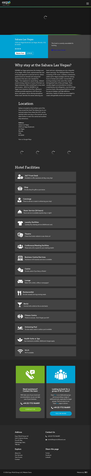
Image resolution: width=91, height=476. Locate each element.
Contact (17, 459)
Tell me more (60, 413)
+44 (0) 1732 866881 (31, 403)
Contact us (30, 409)
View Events (18, 457)
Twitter (48, 453)
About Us (18, 453)
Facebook (48, 455)
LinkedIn (48, 457)
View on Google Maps (24, 139)
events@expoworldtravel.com (55, 439)
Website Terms (27, 472)
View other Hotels (59, 50)
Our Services (18, 455)
